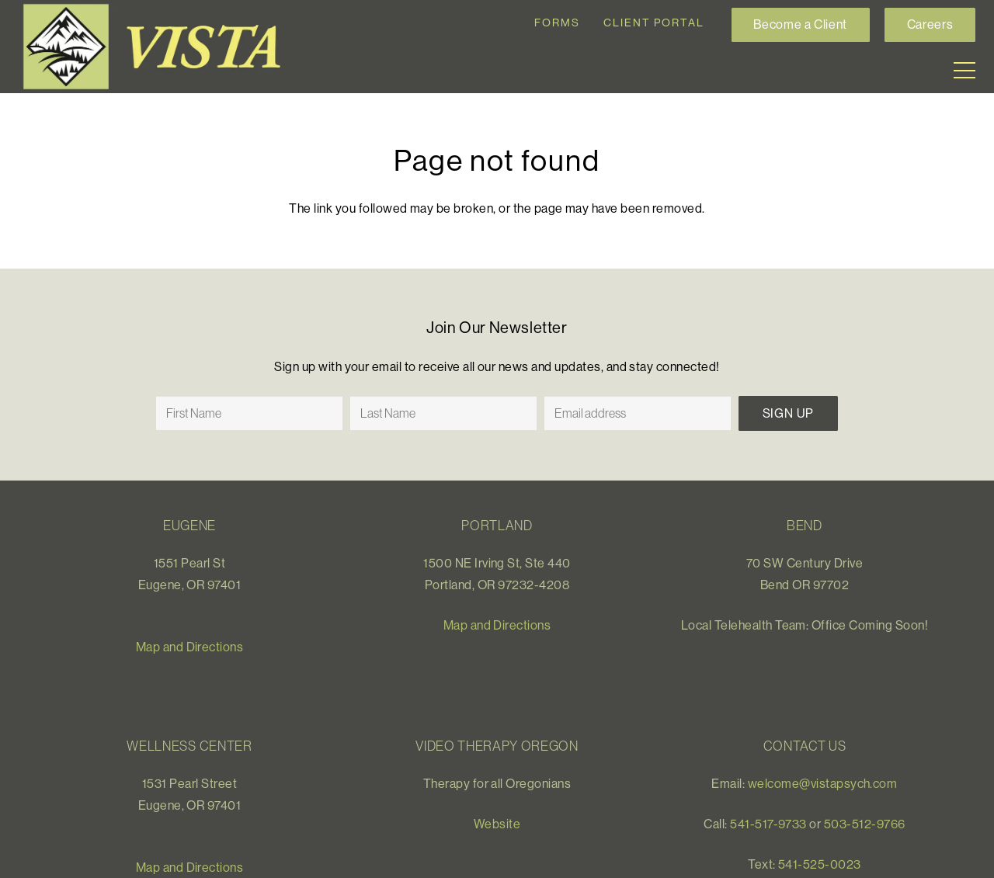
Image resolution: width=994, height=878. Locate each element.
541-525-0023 (819, 864)
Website (497, 823)
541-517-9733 (768, 823)
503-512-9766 (864, 823)
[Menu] (964, 70)
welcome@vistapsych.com (823, 783)
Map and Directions (190, 646)
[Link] (158, 46)
